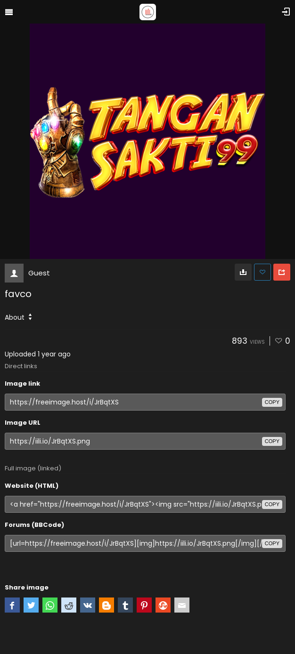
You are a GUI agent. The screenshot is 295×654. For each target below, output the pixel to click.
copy (272, 402)
